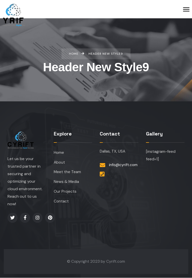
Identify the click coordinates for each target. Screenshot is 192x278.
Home (59, 152)
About (59, 162)
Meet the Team (68, 172)
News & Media (67, 182)
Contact (61, 201)
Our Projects (65, 192)
